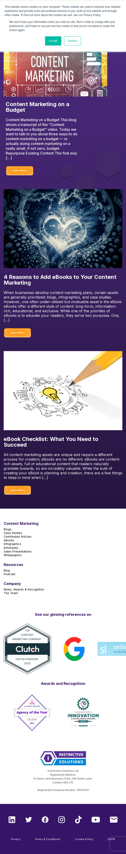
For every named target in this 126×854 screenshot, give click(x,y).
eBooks (9, 540)
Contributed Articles (18, 536)
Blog (7, 570)
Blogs (7, 529)
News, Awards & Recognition (24, 589)
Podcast (9, 574)
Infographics (12, 544)
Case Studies (13, 533)
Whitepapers (13, 555)
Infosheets (11, 548)
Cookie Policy (84, 839)
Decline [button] (72, 41)
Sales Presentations (18, 551)
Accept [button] (53, 41)
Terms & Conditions (47, 839)
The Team (11, 593)
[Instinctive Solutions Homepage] (63, 760)
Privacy (15, 839)
